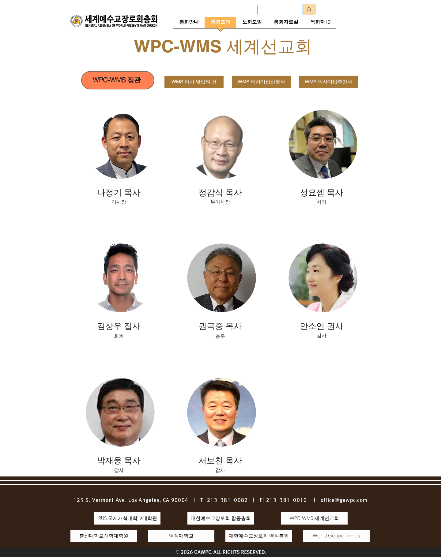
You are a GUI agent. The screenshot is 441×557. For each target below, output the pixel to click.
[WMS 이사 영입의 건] (194, 82)
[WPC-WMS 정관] (117, 80)
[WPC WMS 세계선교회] (314, 518)
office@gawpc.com (344, 500)
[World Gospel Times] (336, 536)
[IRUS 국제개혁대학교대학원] (127, 518)
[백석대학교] (181, 536)
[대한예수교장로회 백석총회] (258, 536)
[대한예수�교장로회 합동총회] (220, 518)
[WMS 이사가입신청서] (261, 82)
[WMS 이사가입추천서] (328, 82)
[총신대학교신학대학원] (103, 536)
